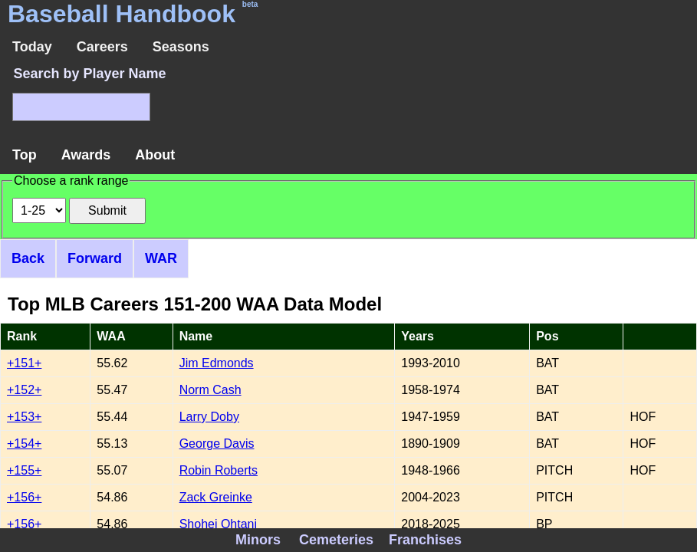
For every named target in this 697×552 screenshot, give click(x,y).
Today (32, 46)
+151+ (24, 363)
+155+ (24, 470)
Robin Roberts (218, 470)
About (155, 155)
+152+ (24, 389)
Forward (94, 258)
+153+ (24, 416)
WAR (161, 258)
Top (24, 155)
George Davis (217, 443)
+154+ (24, 443)
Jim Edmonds (216, 363)
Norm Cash (210, 389)
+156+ (24, 497)
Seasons (181, 46)
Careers (102, 46)
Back (28, 258)
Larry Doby (209, 416)
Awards (86, 155)
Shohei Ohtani (218, 524)
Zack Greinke (215, 497)
